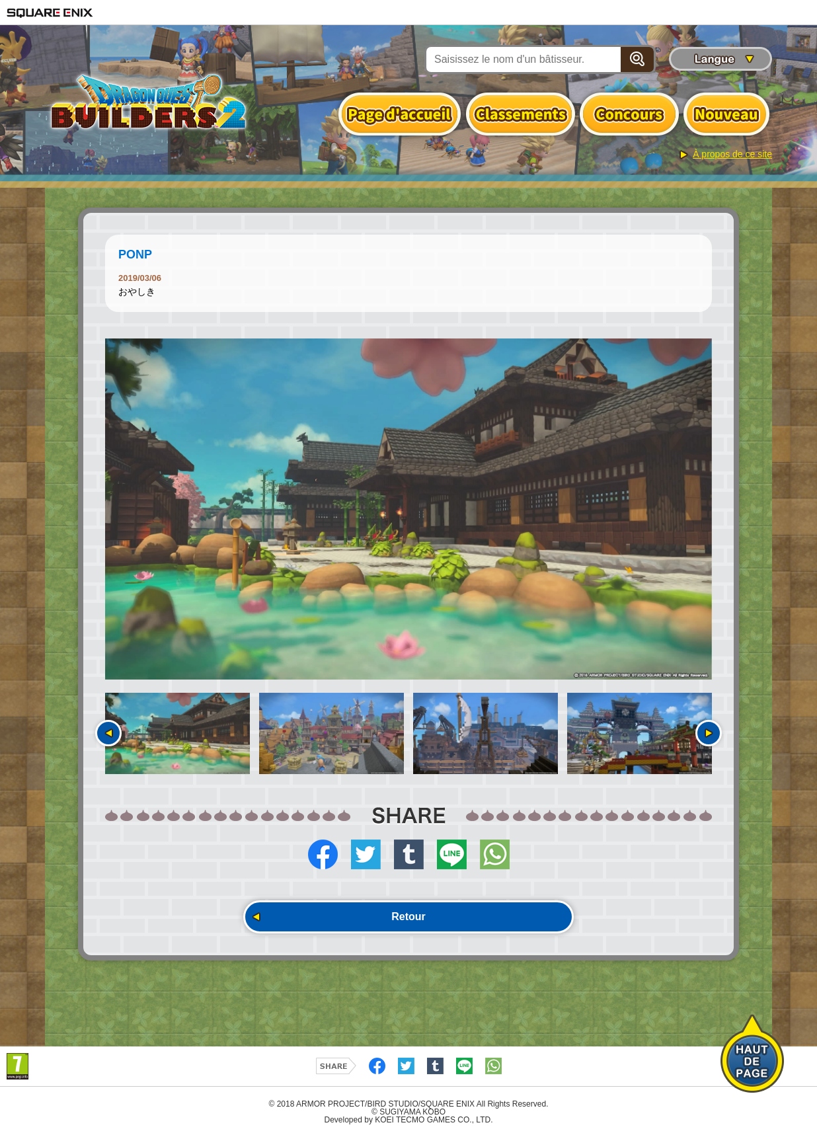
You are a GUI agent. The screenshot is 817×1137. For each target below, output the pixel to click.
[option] (408, 509)
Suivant (708, 733)
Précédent (108, 733)
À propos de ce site (732, 154)
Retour (408, 916)
